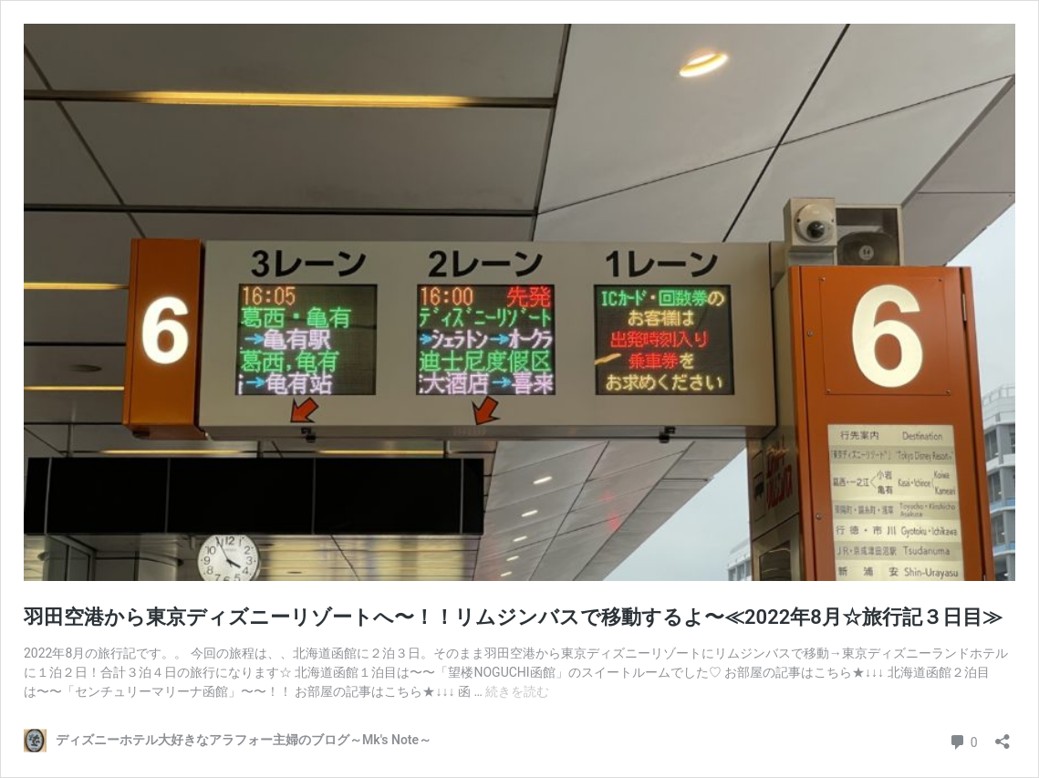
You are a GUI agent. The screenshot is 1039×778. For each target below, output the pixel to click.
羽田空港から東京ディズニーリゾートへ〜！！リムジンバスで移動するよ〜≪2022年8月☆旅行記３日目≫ (513, 617)
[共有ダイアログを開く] (1002, 735)
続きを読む (517, 691)
